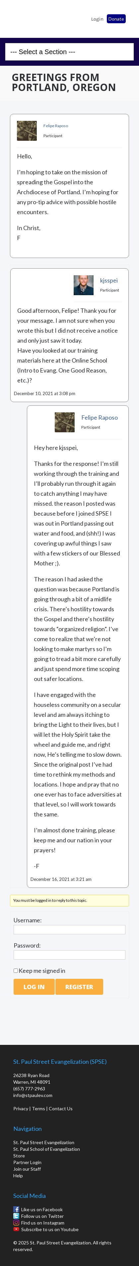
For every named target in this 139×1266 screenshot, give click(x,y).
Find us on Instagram (42, 1222)
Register (79, 987)
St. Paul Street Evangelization (43, 1142)
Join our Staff (27, 1169)
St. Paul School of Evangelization (23, 17)
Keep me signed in (42, 970)
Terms (38, 1108)
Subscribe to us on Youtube (50, 1229)
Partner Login (27, 1162)
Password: (27, 945)
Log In (34, 987)
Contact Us (61, 1108)
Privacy (20, 1108)
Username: (28, 920)
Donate (116, 19)
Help (18, 1175)
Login (97, 19)
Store (19, 1155)
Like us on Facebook (42, 1209)
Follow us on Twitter (42, 1216)
